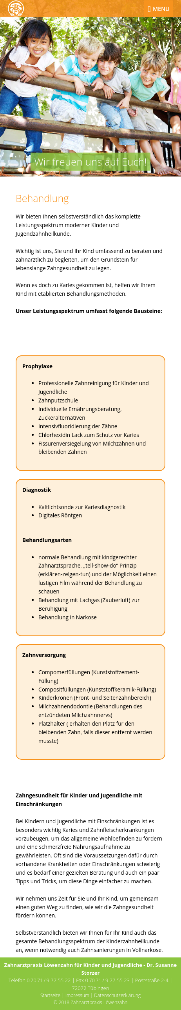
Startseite (50, 995)
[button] (15, 88)
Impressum (77, 995)
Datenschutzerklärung (117, 995)
